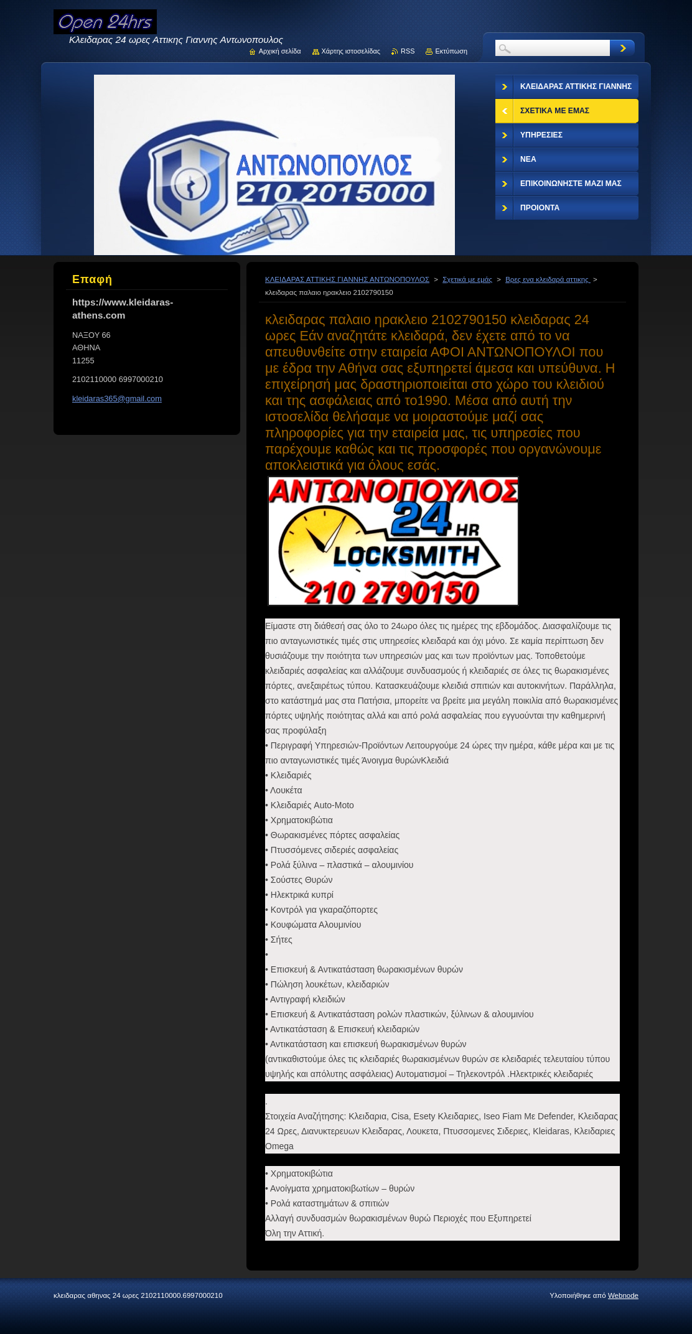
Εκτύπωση (451, 51)
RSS (407, 51)
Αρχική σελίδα (280, 51)
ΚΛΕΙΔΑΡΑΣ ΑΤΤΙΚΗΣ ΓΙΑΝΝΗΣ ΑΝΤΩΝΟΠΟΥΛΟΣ (347, 279)
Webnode (623, 1295)
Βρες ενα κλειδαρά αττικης (548, 279)
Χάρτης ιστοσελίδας (351, 51)
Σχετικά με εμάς (467, 279)
